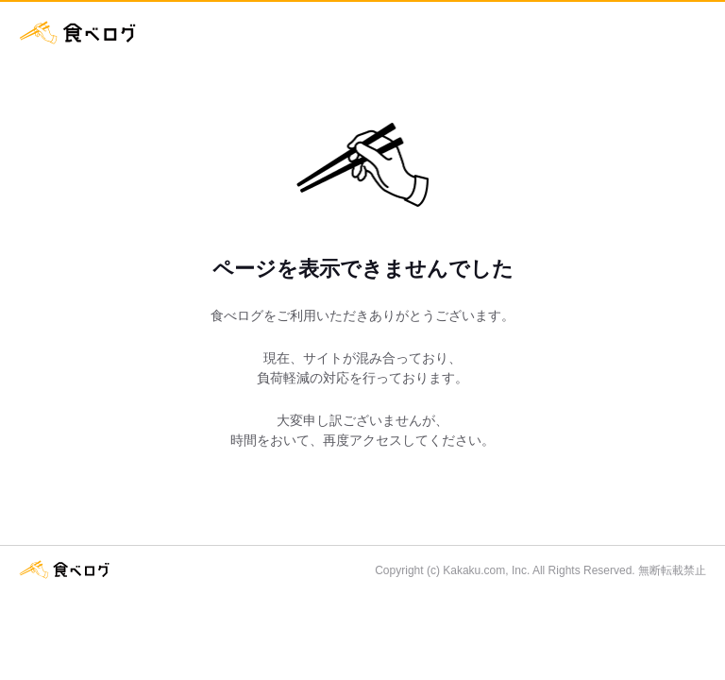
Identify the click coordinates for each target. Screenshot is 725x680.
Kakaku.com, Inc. (486, 570)
